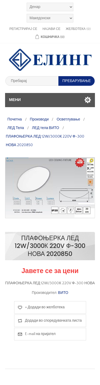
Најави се (51, 29)
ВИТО (63, 293)
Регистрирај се (23, 29)
